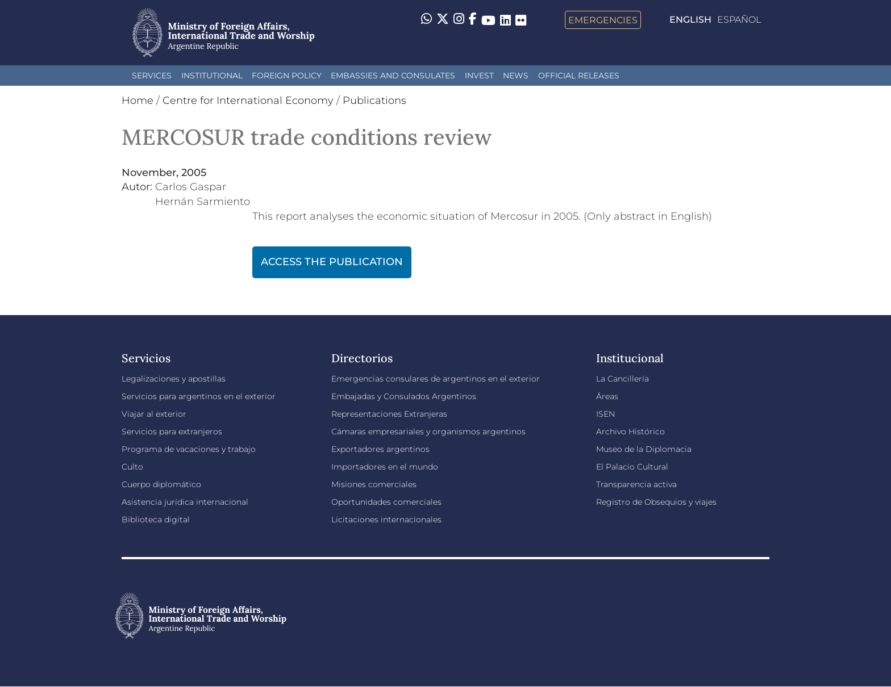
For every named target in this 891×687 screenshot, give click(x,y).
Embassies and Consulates (393, 75)
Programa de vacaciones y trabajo (189, 449)
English (690, 19)
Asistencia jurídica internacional (185, 502)
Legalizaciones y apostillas (174, 379)
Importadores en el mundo (384, 467)
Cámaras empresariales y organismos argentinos (428, 431)
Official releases (578, 75)
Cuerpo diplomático (161, 484)
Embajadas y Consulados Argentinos (403, 396)
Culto (132, 467)
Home (137, 100)
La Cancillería (622, 379)
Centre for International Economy (248, 100)
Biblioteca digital (156, 519)
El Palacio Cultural (632, 467)
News (515, 75)
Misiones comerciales (374, 484)
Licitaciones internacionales (386, 519)
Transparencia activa (636, 484)
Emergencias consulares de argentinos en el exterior (435, 379)
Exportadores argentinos (380, 449)
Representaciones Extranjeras (389, 414)
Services (152, 75)
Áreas (607, 396)
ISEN (605, 414)
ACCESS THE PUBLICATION (332, 261)
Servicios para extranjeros (172, 431)
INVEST (479, 75)
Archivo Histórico (630, 431)
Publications (374, 100)
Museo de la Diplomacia (644, 449)
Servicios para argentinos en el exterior (199, 396)
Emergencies (603, 20)
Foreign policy (287, 75)
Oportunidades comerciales (386, 502)
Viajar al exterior (154, 414)
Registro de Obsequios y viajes (656, 502)
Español (739, 19)
